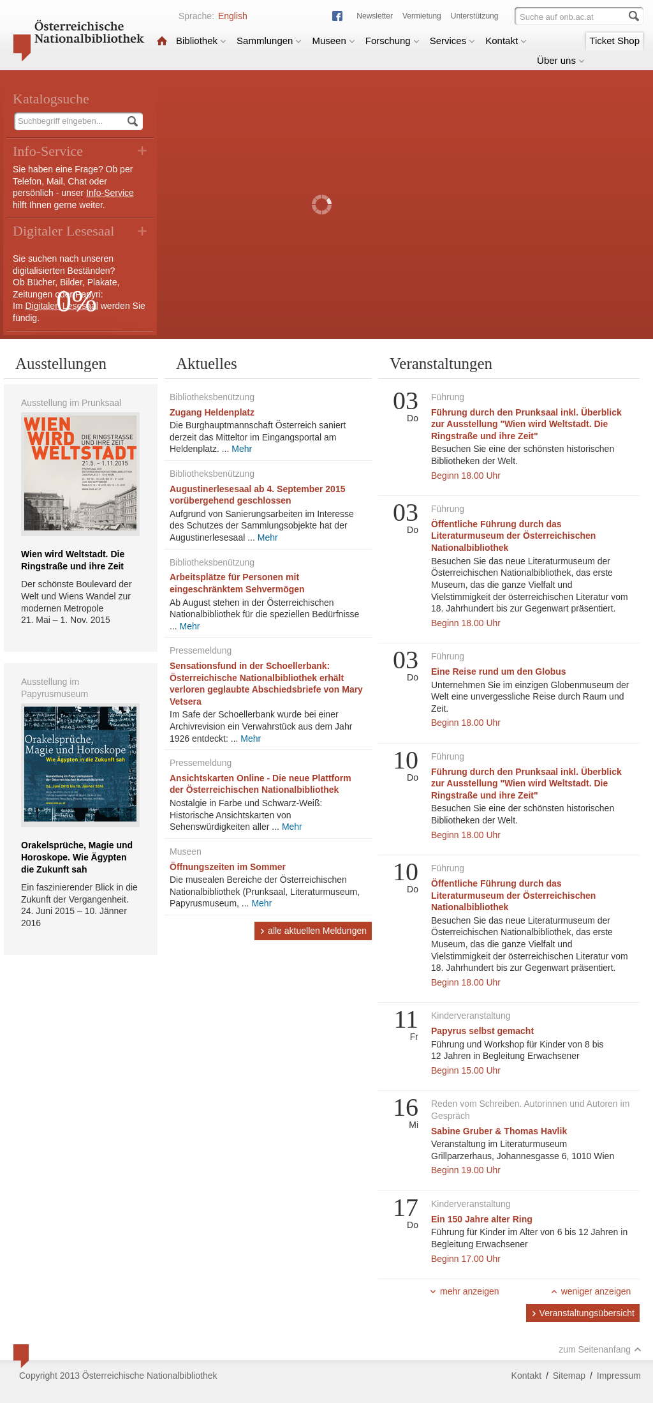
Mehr (241, 449)
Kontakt (506, 40)
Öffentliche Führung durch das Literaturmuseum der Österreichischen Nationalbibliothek (513, 536)
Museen (333, 40)
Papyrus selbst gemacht (482, 1031)
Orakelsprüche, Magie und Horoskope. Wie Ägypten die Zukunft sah (77, 857)
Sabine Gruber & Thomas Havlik (499, 1131)
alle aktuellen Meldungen (313, 931)
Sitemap (569, 1375)
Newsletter (374, 15)
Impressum (619, 1375)
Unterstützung (475, 15)
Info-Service (110, 193)
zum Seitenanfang (600, 1349)
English (232, 16)
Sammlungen (269, 40)
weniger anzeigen (590, 1291)
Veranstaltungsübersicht (583, 1313)
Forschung (392, 40)
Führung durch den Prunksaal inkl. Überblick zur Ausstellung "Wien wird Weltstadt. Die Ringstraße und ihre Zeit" (526, 424)
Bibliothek (201, 40)
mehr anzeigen (464, 1291)
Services (453, 40)
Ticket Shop (614, 40)
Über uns (561, 60)
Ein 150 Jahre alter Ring (481, 1219)
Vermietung (421, 15)
